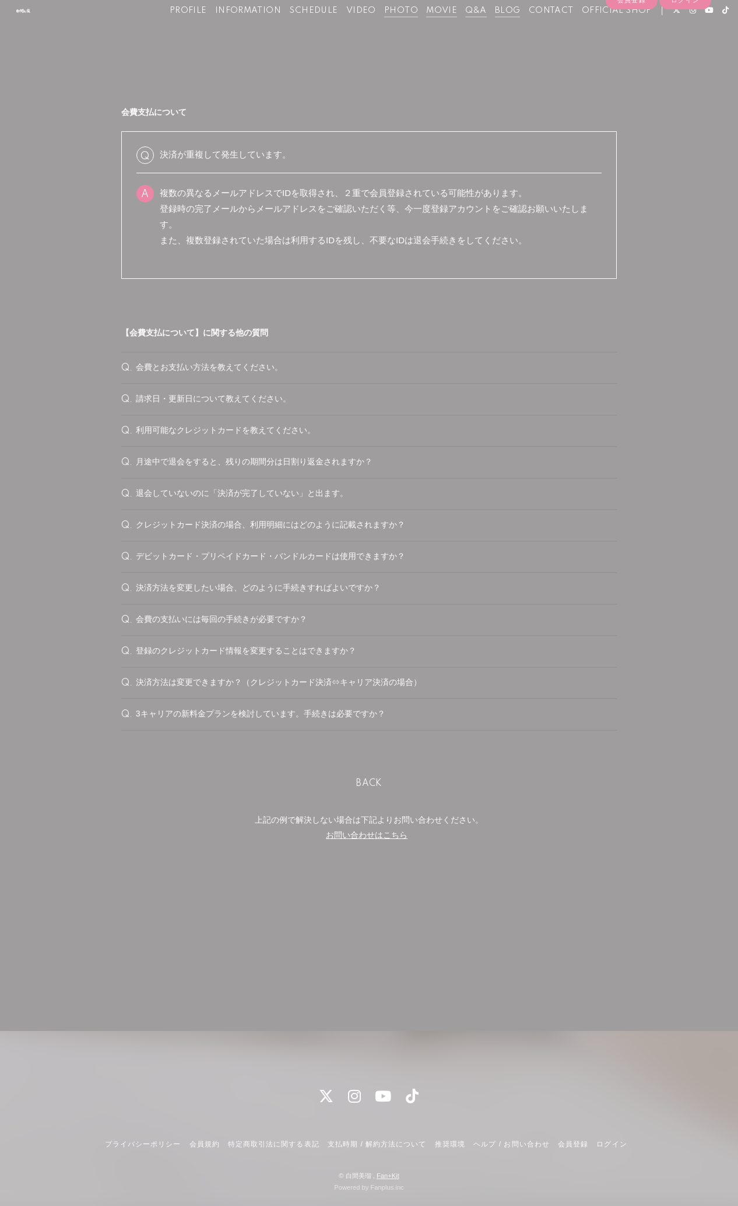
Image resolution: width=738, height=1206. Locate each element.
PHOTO (381, 34)
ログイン (685, 53)
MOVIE (422, 34)
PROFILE (168, 34)
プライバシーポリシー (143, 1144)
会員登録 (631, 53)
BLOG (488, 34)
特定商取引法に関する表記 (273, 1144)
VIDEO (341, 34)
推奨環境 (450, 1144)
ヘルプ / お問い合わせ (511, 1144)
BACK (369, 914)
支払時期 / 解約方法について (377, 1144)
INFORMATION (228, 34)
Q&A (456, 34)
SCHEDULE (294, 34)
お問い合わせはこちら (366, 965)
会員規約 (204, 1144)
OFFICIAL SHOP (597, 34)
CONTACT (531, 34)
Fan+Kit (388, 1175)
